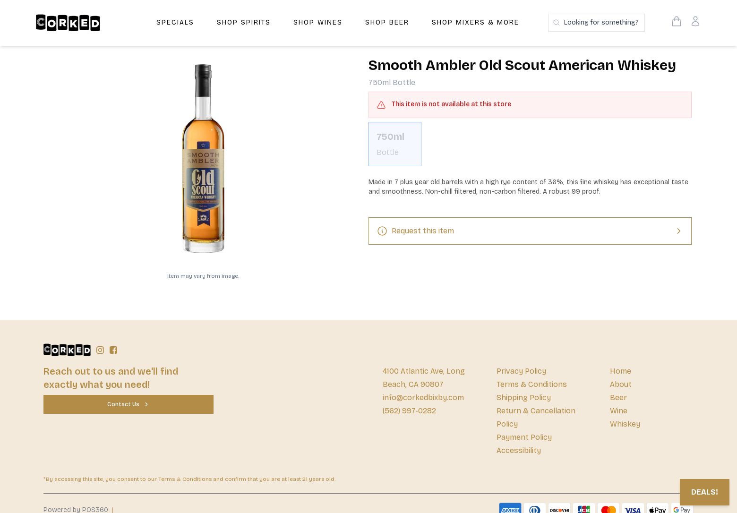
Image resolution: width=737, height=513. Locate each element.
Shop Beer (387, 22)
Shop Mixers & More (475, 22)
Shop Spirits (244, 22)
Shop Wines (318, 22)
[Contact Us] (128, 404)
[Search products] (596, 23)
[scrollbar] (530, 148)
